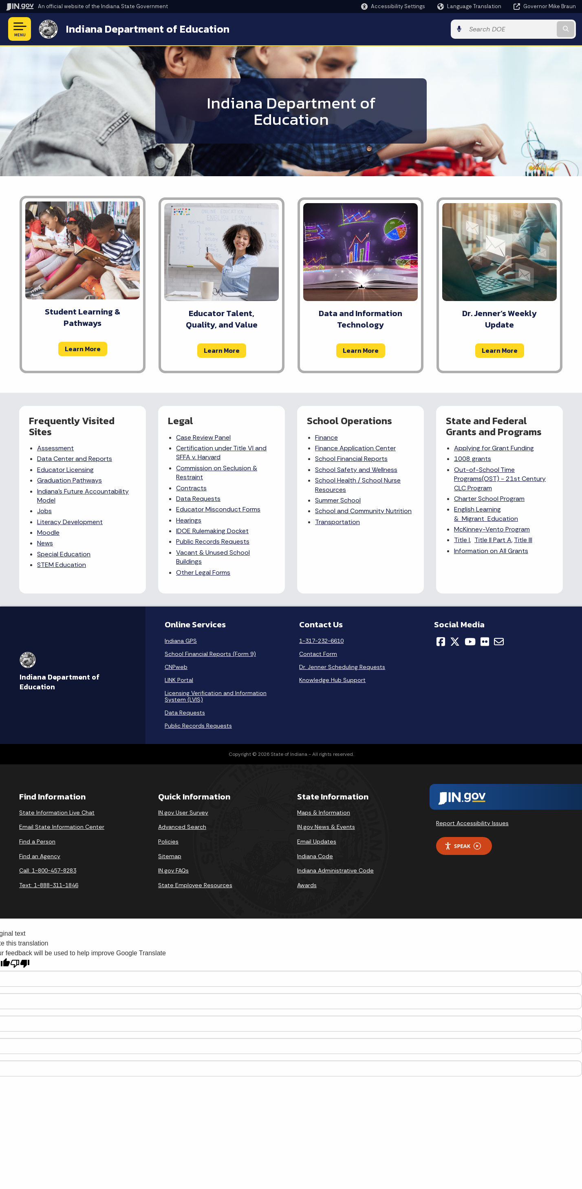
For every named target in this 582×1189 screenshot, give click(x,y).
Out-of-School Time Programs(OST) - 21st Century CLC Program (500, 478)
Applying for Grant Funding (494, 448)
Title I (462, 540)
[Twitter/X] (455, 642)
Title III (523, 540)
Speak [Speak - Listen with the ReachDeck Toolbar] (462, 846)
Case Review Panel (203, 437)
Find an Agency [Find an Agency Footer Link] (39, 856)
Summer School (338, 500)
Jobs (44, 511)
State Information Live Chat (57, 812)
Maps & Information (323, 812)
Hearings (188, 520)
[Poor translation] (20, 963)
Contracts (191, 488)
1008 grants (472, 458)
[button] (393, 6)
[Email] (499, 642)
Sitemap (169, 856)
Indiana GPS (181, 640)
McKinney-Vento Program (492, 529)
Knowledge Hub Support (332, 680)
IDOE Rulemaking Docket (212, 531)
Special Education (63, 554)
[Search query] (510, 29)
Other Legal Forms (203, 572)
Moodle (48, 532)
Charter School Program (489, 498)
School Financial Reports (351, 458)
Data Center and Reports (74, 458)
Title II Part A (492, 540)
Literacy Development (70, 522)
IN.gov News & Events (326, 826)
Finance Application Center (355, 448)
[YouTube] (470, 642)
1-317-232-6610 (321, 640)
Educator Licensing (65, 469)
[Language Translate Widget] (470, 6)
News (45, 543)
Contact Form (318, 654)
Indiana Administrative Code (335, 870)
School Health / (338, 480)
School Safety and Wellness (356, 469)
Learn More (83, 349)
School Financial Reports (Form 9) (210, 654)
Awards (307, 885)
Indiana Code (315, 856)
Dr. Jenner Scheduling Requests (342, 667)
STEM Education (61, 564)
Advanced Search (182, 826)
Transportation (337, 522)
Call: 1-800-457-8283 (47, 870)
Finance (326, 437)
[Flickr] (485, 642)
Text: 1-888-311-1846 (48, 885)
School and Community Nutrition (363, 511)
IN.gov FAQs (173, 870)
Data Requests (198, 498)
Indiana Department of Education (147, 29)
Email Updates (316, 841)
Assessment (55, 448)
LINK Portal (179, 680)
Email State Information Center (61, 826)
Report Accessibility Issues (472, 823)
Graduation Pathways (69, 480)
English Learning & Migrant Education (486, 514)
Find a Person (37, 841)
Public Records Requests (212, 541)
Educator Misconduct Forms (218, 509)
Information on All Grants (491, 551)
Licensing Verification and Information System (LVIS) (216, 696)
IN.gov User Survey (183, 812)
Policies (168, 841)
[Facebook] (440, 642)
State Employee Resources (195, 885)
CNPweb (176, 667)
